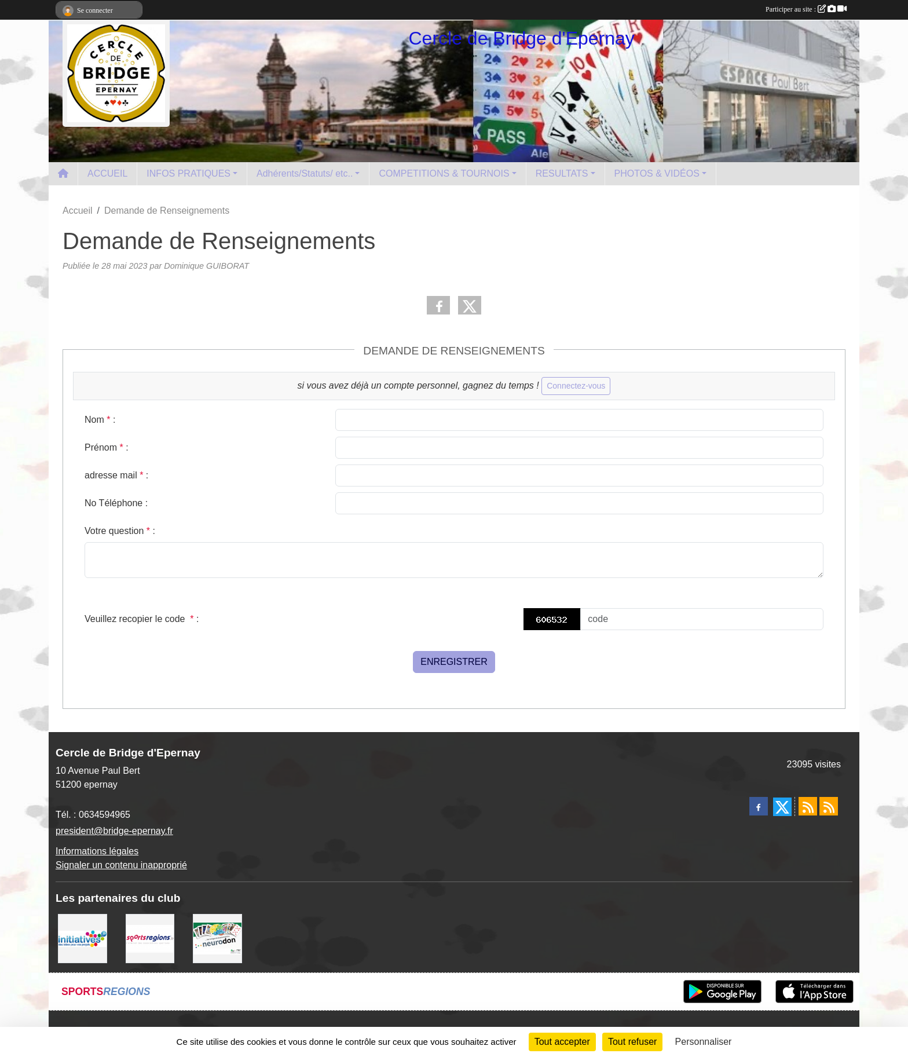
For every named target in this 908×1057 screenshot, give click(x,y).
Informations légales (97, 851)
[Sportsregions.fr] (150, 938)
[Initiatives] (82, 938)
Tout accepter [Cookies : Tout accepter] (562, 1042)
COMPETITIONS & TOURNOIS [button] (444, 173)
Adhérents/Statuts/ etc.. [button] (305, 173)
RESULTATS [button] (562, 173)
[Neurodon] (217, 938)
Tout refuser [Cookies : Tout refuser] (632, 1042)
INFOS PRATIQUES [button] (188, 173)
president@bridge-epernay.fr (114, 831)
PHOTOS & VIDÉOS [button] (657, 173)
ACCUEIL (107, 173)
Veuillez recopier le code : (142, 619)
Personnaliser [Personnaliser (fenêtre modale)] (703, 1042)
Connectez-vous (576, 385)
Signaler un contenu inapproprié (121, 865)
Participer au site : (806, 9)
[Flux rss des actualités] (808, 806)
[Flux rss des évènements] (828, 806)
